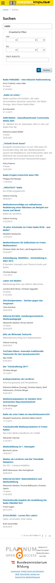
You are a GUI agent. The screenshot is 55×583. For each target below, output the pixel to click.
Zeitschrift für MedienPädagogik (27, 577)
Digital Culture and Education (32, 571)
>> (50, 535)
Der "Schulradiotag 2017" (16, 366)
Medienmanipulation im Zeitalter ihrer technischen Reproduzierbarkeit (22, 400)
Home (5, 9)
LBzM (17, 574)
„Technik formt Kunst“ (27, 151)
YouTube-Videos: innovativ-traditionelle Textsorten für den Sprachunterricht (23, 352)
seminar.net (34, 574)
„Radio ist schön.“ (27, 100)
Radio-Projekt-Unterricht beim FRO (21, 175)
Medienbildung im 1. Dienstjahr (19, 446)
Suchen (46, 70)
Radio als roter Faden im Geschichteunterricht (26, 414)
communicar (15, 571)
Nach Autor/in (13, 56)
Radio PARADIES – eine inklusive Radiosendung (27, 79)
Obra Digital (24, 574)
